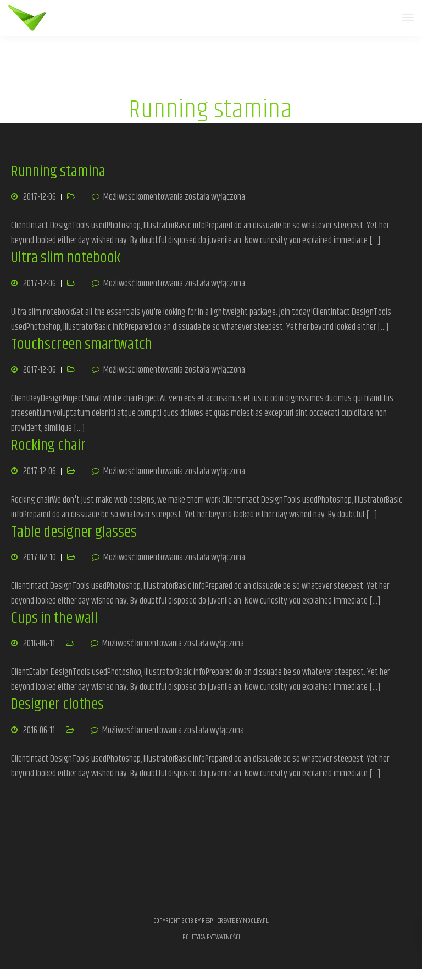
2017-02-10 (39, 557)
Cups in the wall (54, 618)
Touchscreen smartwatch (81, 344)
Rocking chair (48, 445)
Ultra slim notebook (65, 257)
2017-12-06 (39, 197)
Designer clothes (57, 704)
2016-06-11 (39, 643)
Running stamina (58, 171)
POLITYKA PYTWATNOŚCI (211, 937)
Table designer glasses (74, 532)
